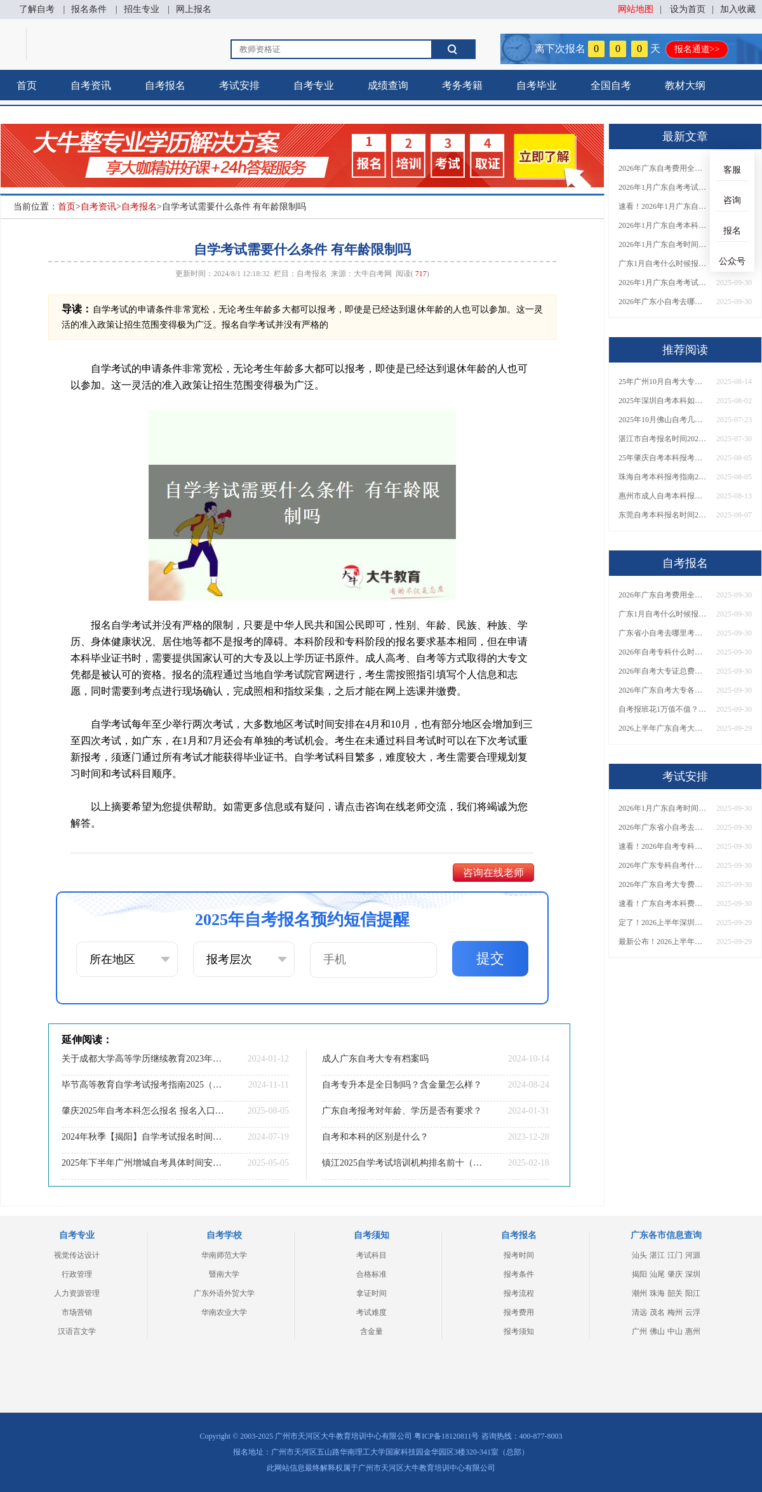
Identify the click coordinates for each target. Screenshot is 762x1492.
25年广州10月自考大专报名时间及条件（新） (662, 381)
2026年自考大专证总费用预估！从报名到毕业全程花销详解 (662, 671)
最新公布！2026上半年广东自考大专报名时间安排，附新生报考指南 (662, 941)
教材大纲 (685, 85)
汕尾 (657, 1274)
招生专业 (141, 9)
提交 (490, 958)
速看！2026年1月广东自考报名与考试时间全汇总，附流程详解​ (662, 206)
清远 (639, 1312)
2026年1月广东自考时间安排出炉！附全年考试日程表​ (662, 244)
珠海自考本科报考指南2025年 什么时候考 (662, 476)
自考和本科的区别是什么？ (375, 1137)
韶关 (675, 1293)
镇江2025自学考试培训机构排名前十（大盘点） (403, 1163)
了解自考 (37, 9)
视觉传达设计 (77, 1255)
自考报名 (165, 85)
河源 (692, 1255)
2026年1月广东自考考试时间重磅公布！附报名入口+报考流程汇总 (662, 282)
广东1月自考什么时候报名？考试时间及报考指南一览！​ (662, 263)
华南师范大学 (224, 1255)
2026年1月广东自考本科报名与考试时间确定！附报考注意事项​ (662, 225)
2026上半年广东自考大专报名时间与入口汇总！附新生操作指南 (662, 728)
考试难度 (371, 1312)
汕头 (639, 1255)
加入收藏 (738, 9)
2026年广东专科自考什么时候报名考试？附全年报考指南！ (662, 865)
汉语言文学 (77, 1331)
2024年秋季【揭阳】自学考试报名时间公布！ (143, 1137)
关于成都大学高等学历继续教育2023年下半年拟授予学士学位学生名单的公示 (143, 1058)
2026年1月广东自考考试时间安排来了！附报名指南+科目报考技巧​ (662, 187)
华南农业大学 (224, 1312)
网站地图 (635, 9)
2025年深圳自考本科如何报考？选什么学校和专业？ (662, 400)
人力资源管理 (77, 1293)
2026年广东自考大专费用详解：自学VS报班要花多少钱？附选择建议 (662, 884)
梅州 (675, 1312)
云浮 (692, 1312)
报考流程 (519, 1293)
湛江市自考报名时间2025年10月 (662, 438)
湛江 (657, 1255)
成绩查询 (388, 85)
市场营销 (77, 1312)
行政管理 (77, 1274)
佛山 (657, 1331)
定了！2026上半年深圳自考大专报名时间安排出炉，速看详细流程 (662, 922)
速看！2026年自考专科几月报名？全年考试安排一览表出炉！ (662, 846)
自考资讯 (90, 85)
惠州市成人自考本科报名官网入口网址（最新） (662, 495)
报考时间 (519, 1255)
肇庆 (675, 1274)
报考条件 (519, 1274)
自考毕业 (536, 85)
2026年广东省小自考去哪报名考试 (662, 827)
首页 (27, 85)
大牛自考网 (373, 273)
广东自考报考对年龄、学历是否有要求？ (402, 1111)
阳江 (692, 1293)
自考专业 (313, 85)
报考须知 (519, 1331)
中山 (675, 1331)
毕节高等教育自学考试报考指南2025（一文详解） (143, 1084)
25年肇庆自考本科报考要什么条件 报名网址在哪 (662, 457)
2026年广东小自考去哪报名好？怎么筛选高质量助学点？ (662, 301)
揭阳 (639, 1274)
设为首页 (687, 9)
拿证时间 (371, 1293)
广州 (639, 1331)
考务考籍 (462, 85)
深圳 (692, 1274)
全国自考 (611, 85)
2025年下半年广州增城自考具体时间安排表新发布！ (143, 1163)
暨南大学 (224, 1274)
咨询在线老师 (493, 872)
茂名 (657, 1312)
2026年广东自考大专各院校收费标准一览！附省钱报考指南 (662, 690)
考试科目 (371, 1255)
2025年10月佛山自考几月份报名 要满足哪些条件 (662, 419)
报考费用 (519, 1312)
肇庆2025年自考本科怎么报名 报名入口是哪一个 (143, 1111)
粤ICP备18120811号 (446, 1436)
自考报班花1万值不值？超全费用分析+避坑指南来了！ (662, 709)
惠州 (692, 1331)
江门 (675, 1255)
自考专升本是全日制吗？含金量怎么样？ (402, 1084)
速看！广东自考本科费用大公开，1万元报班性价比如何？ (662, 903)
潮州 (639, 1293)
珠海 (657, 1293)
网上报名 (193, 9)
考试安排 (239, 85)
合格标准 (371, 1274)
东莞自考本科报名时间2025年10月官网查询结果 (662, 514)
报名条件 (89, 9)
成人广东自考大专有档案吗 (375, 1058)
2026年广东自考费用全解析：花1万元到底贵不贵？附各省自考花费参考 (662, 168)
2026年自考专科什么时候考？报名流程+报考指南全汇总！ (662, 652)
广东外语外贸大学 (224, 1293)
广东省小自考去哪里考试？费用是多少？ (662, 633)
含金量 (371, 1331)
